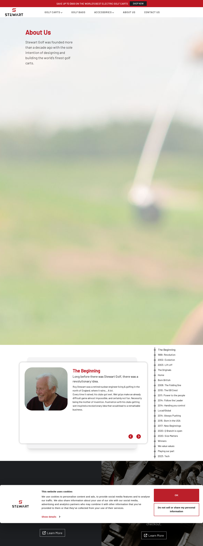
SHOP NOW (138, 3)
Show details (49, 539)
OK (176, 518)
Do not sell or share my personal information (176, 532)
